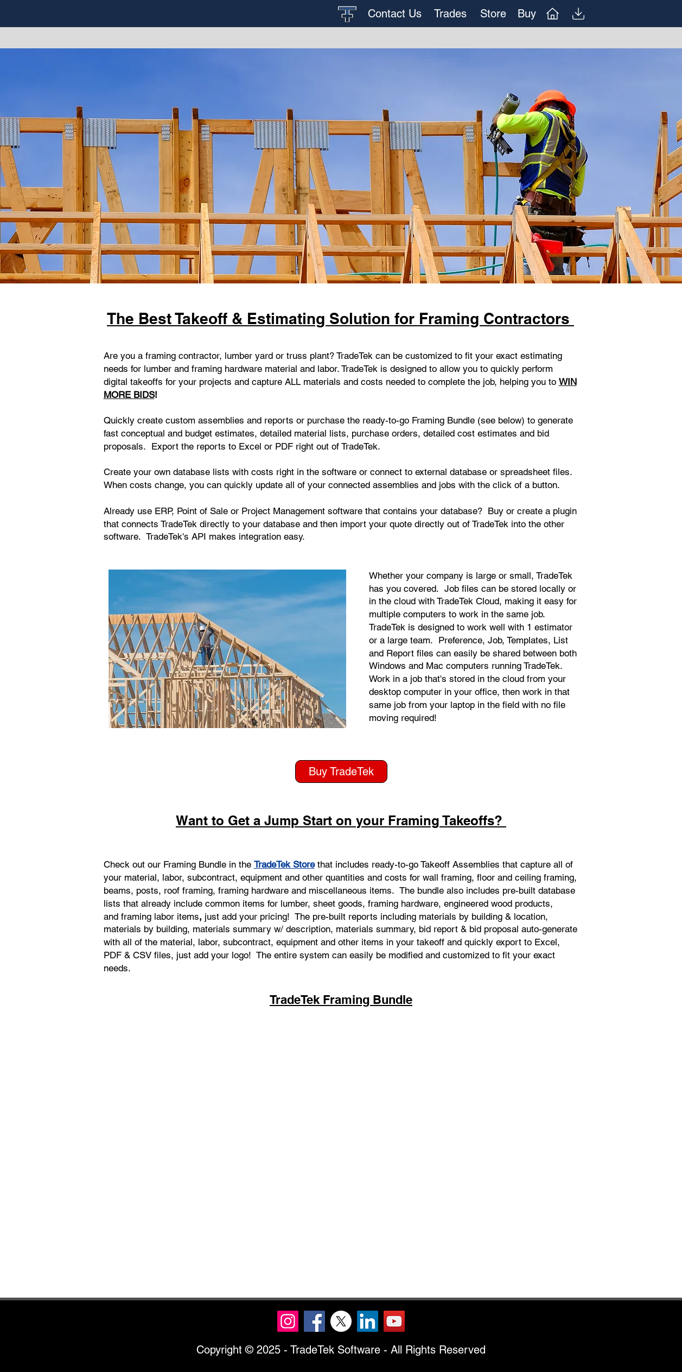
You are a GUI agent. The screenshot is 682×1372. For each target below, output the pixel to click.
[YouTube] (394, 1321)
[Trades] (450, 13)
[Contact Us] (395, 13)
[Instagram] (287, 1321)
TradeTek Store (284, 864)
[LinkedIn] (367, 1321)
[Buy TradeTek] (341, 771)
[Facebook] (314, 1321)
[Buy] (527, 13)
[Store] (493, 13)
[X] (341, 1321)
